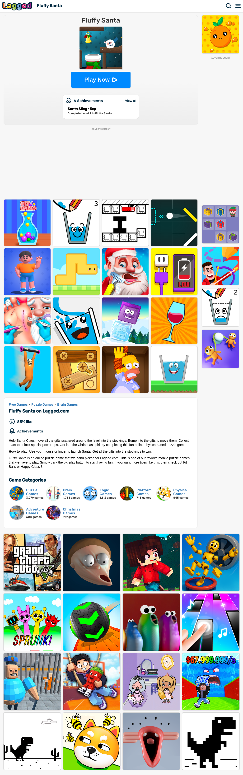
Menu (238, 6)
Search (229, 6)
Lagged (17, 6)
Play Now (97, 79)
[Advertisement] (220, 131)
